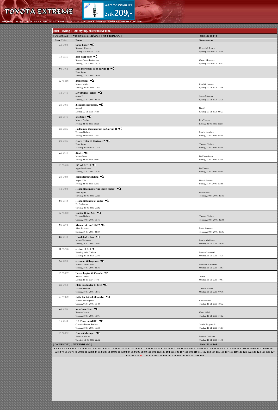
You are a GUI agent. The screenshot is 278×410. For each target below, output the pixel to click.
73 (59, 351)
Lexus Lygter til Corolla (88, 273)
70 (271, 348)
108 (186, 351)
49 (201, 348)
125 (263, 351)
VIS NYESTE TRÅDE (86, 35)
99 (145, 351)
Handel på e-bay (84, 236)
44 (185, 348)
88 (109, 351)
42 (178, 348)
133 (151, 355)
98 (142, 351)
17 (96, 348)
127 (273, 351)
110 (196, 351)
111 (200, 351)
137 (169, 355)
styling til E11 (83, 248)
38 (165, 348)
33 (149, 348)
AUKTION (79, 21)
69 (267, 348)
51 (208, 348)
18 (99, 348)
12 (79, 348)
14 (86, 348)
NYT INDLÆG (111, 35)
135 (160, 355)
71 (274, 348)
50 (205, 348)
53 (215, 348)
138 (174, 355)
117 (227, 351)
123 (254, 351)
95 (132, 351)
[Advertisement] (24, 100)
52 (211, 348)
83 (92, 351)
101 (154, 351)
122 (249, 351)
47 (195, 348)
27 (129, 348)
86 (102, 351)
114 (213, 351)
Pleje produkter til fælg (88, 284)
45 (188, 348)
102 (159, 351)
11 (76, 348)
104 (168, 351)
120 (240, 351)
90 (115, 351)
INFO (140, 21)
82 (89, 351)
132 (146, 355)
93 (125, 351)
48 (198, 348)
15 (89, 348)
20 (106, 348)
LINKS (90, 21)
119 (236, 351)
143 (197, 355)
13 (82, 348)
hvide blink (81, 80)
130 (137, 355)
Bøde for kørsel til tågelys (89, 296)
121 (245, 351)
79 (79, 351)
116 (222, 351)
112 (204, 351)
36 (158, 348)
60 (238, 348)
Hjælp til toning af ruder (89, 200)
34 (152, 348)
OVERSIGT (61, 35)
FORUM (47, 21)
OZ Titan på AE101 (86, 320)
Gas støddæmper (85, 333)
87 (106, 351)
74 (63, 351)
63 (248, 348)
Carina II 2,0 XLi (85, 212)
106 (177, 351)
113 (209, 351)
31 (142, 348)
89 (112, 351)
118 (231, 351)
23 (115, 348)
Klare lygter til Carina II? (90, 140)
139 (179, 355)
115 (218, 351)
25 (122, 348)
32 (145, 348)
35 (155, 348)
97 (138, 351)
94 (129, 351)
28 (132, 348)
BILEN (37, 21)
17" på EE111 (83, 164)
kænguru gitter (84, 308)
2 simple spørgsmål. (86, 104)
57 (228, 348)
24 (119, 348)
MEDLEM (100, 21)
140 (183, 355)
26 (125, 348)
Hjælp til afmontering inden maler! (95, 188)
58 (231, 348)
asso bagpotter (83, 56)
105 (173, 351)
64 (251, 348)
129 (132, 355)
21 (109, 348)
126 (268, 351)
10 (73, 348)
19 (102, 348)
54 (218, 348)
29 (135, 348)
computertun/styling (86, 176)
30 (139, 348)
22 (112, 348)
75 (66, 351)
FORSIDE (7, 21)
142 (193, 355)
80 (82, 351)
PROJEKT (113, 21)
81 (86, 351)
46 (192, 348)
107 (182, 351)
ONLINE (18, 21)
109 (191, 351)
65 (254, 348)
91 (119, 351)
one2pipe (80, 116)
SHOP (68, 21)
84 (95, 351)
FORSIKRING (128, 21)
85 (99, 351)
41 (175, 348)
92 (122, 351)
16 (92, 348)
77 (72, 351)
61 (241, 348)
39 (168, 348)
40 (172, 348)
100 (149, 351)
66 (258, 348)
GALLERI (58, 21)
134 (156, 355)
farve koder (82, 44)
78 (76, 351)
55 (221, 348)
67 (261, 348)
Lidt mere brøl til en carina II (92, 68)
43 (181, 348)
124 (259, 351)
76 (69, 351)
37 (162, 348)
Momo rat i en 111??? (87, 224)
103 (163, 351)
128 (128, 355)
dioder (79, 152)
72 (56, 351)
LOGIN (28, 21)
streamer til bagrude (87, 261)
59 (234, 348)
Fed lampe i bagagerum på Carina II (96, 128)
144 (202, 355)
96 (135, 351)
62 (244, 348)
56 (224, 348)
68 (264, 348)
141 (188, 355)
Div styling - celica (85, 92)
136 (165, 355)
